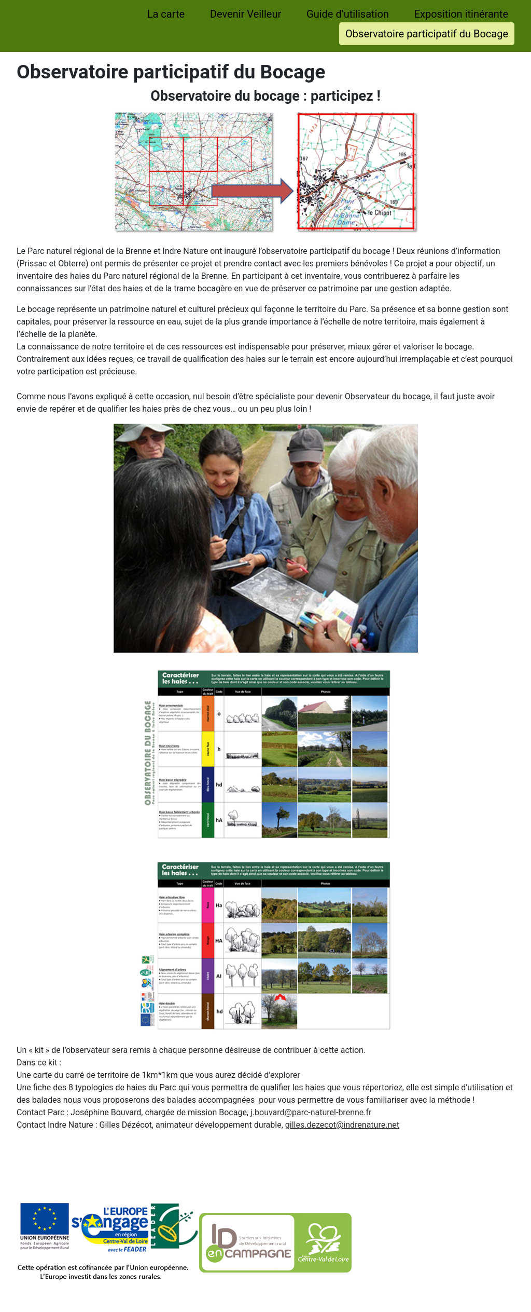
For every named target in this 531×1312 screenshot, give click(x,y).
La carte (166, 14)
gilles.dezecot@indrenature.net (342, 1125)
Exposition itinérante (461, 14)
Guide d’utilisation (347, 14)
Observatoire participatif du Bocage (426, 34)
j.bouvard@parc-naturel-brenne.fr (311, 1112)
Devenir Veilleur (245, 14)
